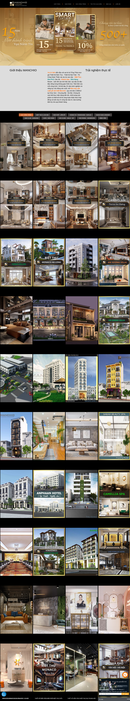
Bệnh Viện (78, 45)
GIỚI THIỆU (57, 4)
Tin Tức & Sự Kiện (96, 4)
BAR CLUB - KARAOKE (31, 118)
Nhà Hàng (74, 79)
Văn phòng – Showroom (82, 41)
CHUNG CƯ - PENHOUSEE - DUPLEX (80, 115)
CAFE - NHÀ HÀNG (48, 118)
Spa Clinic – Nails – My (82, 37)
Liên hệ (118, 4)
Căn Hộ (57, 79)
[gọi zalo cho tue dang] (3, 694)
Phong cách (93, 14)
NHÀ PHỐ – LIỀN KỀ (80, 17)
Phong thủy (93, 21)
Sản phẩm (68, 4)
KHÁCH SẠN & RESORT (81, 25)
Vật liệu (92, 17)
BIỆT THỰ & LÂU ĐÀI (80, 14)
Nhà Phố (51, 79)
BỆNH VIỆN (103, 118)
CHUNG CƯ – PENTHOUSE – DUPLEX (85, 21)
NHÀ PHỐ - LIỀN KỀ (59, 115)
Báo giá (108, 4)
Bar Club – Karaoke (81, 29)
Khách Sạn (65, 79)
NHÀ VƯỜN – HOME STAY (82, 52)
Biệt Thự (78, 77)
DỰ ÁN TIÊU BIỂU (80, 10)
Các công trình (81, 4)
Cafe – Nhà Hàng (80, 33)
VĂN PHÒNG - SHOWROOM (87, 118)
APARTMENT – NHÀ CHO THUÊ (83, 48)
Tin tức (92, 10)
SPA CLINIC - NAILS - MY (66, 118)
